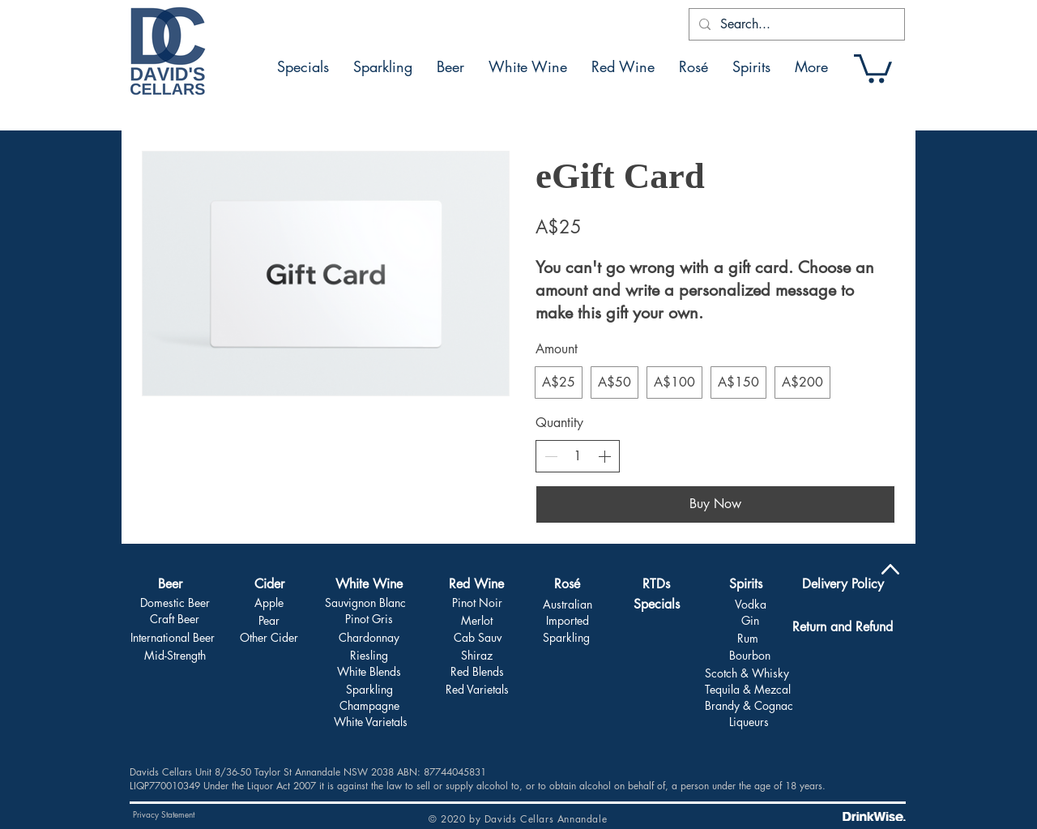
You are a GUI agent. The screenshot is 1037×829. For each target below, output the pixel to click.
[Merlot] (476, 621)
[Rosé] (567, 585)
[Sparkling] (369, 690)
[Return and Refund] (842, 627)
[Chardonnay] (369, 638)
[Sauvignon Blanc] (365, 603)
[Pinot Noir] (477, 603)
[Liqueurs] (749, 722)
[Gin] (750, 621)
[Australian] (567, 604)
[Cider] (269, 585)
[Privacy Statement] (163, 814)
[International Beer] (173, 638)
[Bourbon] (749, 655)
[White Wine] (369, 585)
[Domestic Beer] (174, 603)
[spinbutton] (578, 456)
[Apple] (268, 603)
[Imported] (567, 621)
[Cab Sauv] (477, 638)
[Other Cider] (269, 638)
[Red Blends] (476, 672)
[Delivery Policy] (843, 585)
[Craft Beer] (174, 619)
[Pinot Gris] (369, 619)
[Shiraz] (476, 655)
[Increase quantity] (604, 456)
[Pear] (268, 621)
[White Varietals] (370, 722)
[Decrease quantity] (551, 456)
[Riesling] (369, 655)
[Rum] (747, 638)
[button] (873, 67)
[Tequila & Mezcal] (748, 690)
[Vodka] (750, 604)
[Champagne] (369, 706)
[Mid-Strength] (174, 655)
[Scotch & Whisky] (747, 673)
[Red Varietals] (476, 690)
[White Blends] (369, 672)
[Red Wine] (476, 585)
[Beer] (170, 585)
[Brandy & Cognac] (749, 706)
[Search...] (795, 24)
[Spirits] (745, 585)
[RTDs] (656, 585)
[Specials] (656, 605)
